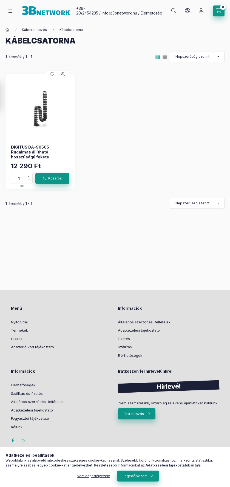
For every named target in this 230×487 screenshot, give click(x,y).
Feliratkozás (134, 413)
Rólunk (16, 427)
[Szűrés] (5, 96)
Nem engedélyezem (93, 476)
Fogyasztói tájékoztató (30, 418)
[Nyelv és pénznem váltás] (187, 10)
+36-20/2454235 (87, 10)
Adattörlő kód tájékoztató (32, 347)
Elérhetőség (151, 13)
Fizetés (124, 339)
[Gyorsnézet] (63, 74)
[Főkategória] (7, 29)
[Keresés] (173, 10)
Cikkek (16, 339)
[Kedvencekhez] (52, 74)
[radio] (165, 57)
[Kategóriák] (10, 11)
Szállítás (125, 347)
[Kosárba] (52, 178)
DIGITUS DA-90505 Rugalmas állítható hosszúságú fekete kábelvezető (30, 154)
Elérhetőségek (130, 355)
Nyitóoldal (19, 322)
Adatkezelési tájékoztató (139, 330)
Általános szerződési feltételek (144, 322)
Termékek (19, 330)
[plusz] (29, 175)
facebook (12, 440)
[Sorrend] (197, 56)
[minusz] (29, 181)
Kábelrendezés (34, 30)
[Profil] (201, 10)
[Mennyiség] (19, 178)
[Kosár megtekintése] (219, 10)
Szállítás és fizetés (27, 393)
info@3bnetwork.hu (119, 13)
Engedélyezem (135, 476)
